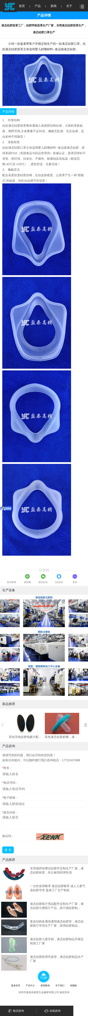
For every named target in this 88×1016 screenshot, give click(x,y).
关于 (69, 6)
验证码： (8, 836)
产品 (38, 6)
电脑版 (73, 985)
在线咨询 (52, 1011)
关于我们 (60, 985)
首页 (22, 6)
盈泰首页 (15, 985)
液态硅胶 (14, 125)
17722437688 (71, 760)
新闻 (53, 6)
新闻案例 (45, 985)
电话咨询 (15, 1011)
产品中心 (30, 985)
